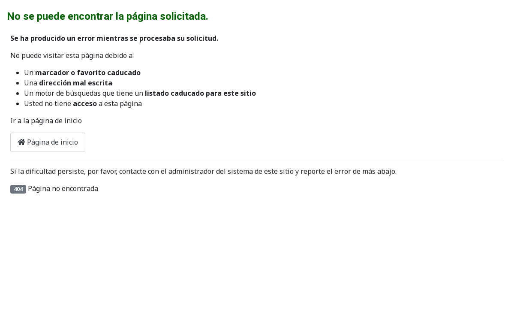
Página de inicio (48, 142)
